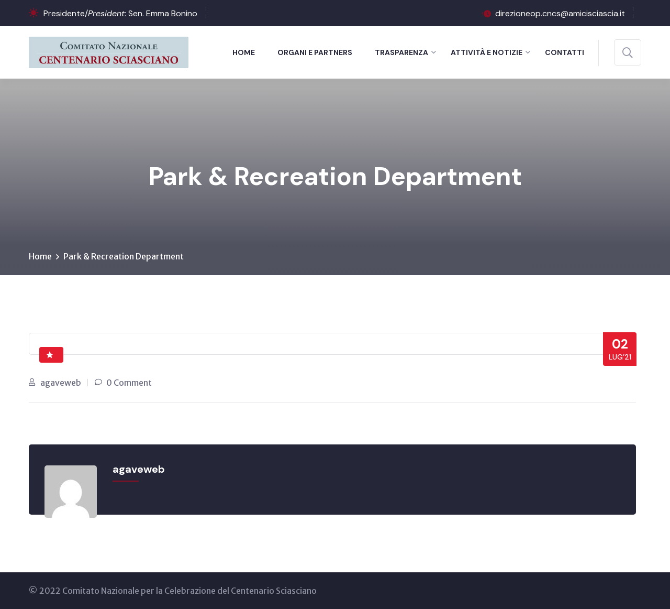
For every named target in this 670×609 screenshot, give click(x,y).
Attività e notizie (486, 52)
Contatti (564, 52)
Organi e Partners (314, 52)
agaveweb (60, 382)
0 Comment (129, 382)
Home (243, 52)
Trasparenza (401, 52)
